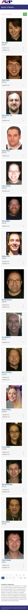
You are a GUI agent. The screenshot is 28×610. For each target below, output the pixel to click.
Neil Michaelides (7, 484)
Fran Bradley (6, 447)
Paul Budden (6, 221)
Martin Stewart (7, 299)
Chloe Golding (6, 409)
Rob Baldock (6, 521)
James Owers (6, 150)
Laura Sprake (6, 185)
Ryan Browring (6, 372)
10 (16, 575)
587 (25, 578)
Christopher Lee (7, 115)
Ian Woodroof (6, 337)
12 (23, 575)
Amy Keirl (5, 42)
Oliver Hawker (6, 560)
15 (10, 578)
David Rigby (5, 80)
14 (6, 578)
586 (21, 578)
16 (13, 578)
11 (20, 575)
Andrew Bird (6, 256)
